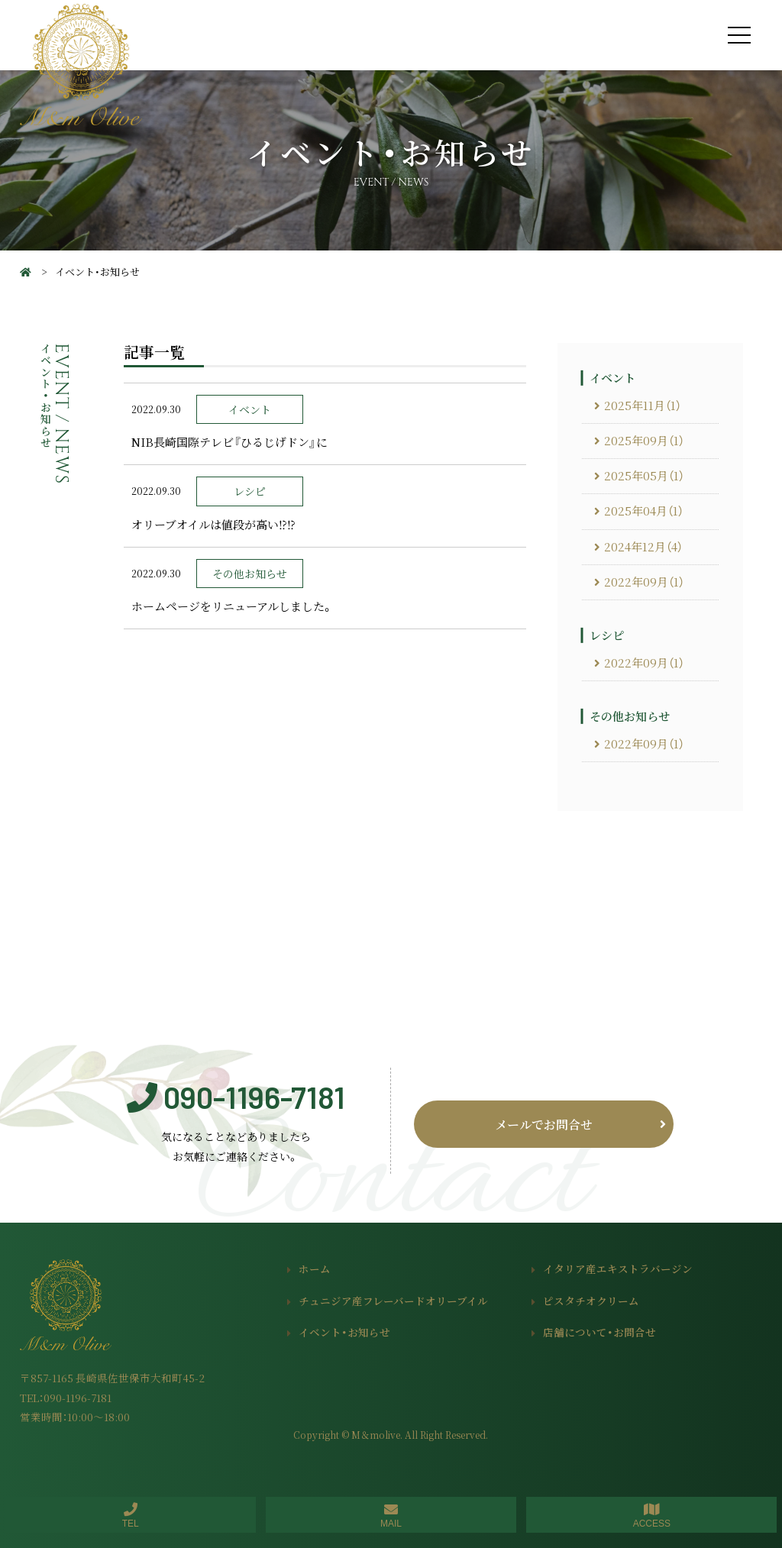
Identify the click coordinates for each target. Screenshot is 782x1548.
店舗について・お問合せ (599, 1332)
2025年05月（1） (644, 475)
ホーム (315, 1268)
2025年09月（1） (644, 440)
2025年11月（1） (642, 405)
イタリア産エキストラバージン (618, 1268)
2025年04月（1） (643, 511)
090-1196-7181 (254, 1096)
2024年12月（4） (643, 546)
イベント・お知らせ (344, 1332)
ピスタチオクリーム (591, 1300)
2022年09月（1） (644, 582)
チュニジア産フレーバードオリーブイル (393, 1300)
